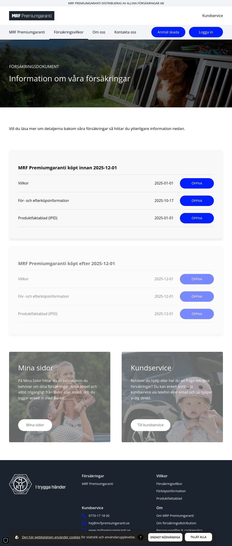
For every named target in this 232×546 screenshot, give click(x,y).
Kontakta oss (125, 32)
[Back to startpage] (31, 15)
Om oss (99, 32)
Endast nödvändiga (165, 537)
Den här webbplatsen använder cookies (51, 537)
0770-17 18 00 (95, 515)
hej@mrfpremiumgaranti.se (105, 523)
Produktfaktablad (169, 498)
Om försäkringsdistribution (176, 523)
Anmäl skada (168, 32)
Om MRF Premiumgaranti (175, 515)
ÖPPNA (196, 183)
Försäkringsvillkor (69, 32)
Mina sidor (35, 425)
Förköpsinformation (171, 491)
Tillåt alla (198, 537)
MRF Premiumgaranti (27, 32)
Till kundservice (151, 425)
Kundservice (212, 15)
